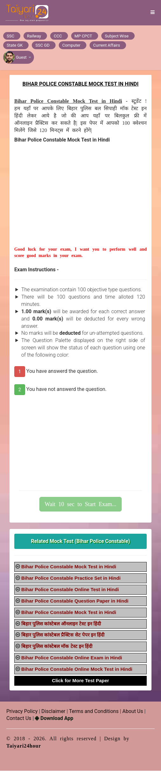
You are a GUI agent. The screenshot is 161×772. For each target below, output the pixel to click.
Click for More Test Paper (80, 681)
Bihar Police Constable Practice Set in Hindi (71, 579)
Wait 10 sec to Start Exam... (81, 505)
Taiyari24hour (24, 747)
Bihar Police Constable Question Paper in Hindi (75, 602)
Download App (54, 720)
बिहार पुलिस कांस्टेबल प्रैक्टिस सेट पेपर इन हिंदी (62, 636)
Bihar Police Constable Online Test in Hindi (70, 591)
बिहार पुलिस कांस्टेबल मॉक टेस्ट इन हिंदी (56, 647)
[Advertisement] (80, 203)
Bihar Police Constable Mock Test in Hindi (68, 568)
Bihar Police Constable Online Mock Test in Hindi (76, 670)
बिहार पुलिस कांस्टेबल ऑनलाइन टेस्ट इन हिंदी (61, 625)
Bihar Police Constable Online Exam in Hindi (71, 659)
